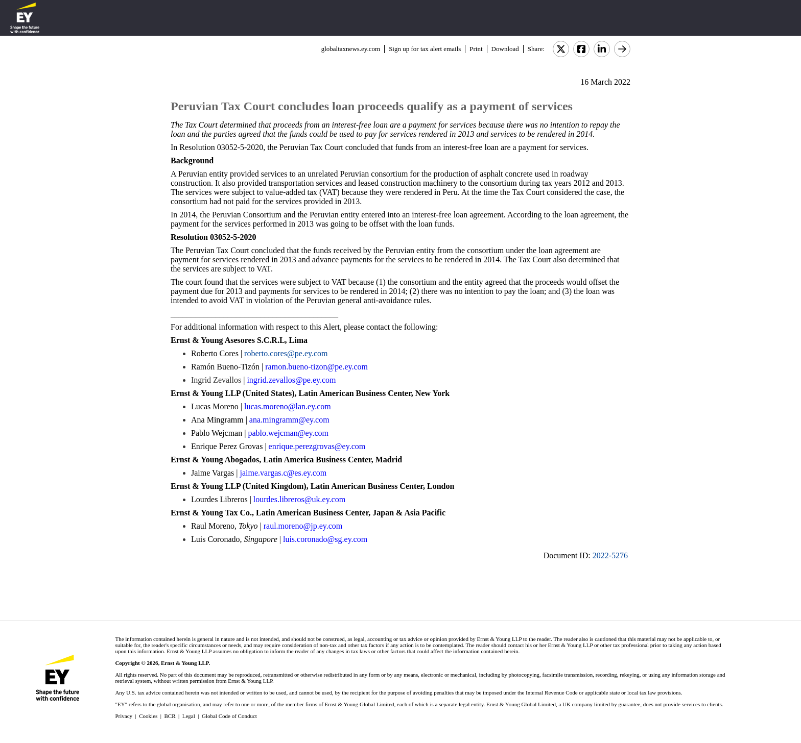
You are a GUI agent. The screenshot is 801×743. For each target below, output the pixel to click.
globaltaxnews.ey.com (350, 49)
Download (505, 49)
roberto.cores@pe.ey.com (285, 353)
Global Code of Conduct (229, 716)
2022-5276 (610, 555)
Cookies (148, 716)
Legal (188, 716)
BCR (170, 716)
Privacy (123, 716)
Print (475, 49)
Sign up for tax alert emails (425, 49)
